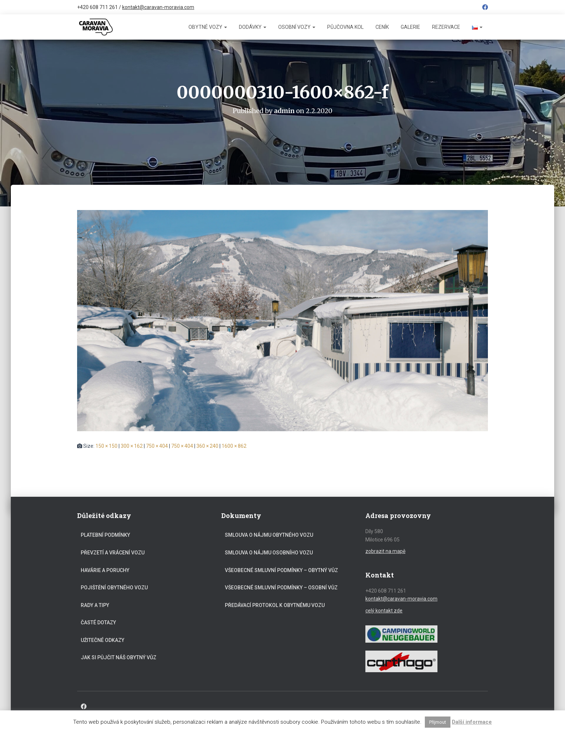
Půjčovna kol (345, 27)
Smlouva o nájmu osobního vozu (269, 552)
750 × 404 (157, 445)
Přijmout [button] (437, 722)
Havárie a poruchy (105, 570)
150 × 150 (106, 445)
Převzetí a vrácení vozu (112, 552)
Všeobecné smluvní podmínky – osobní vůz (281, 587)
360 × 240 (207, 445)
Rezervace (446, 27)
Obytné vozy (207, 27)
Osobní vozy (296, 27)
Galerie (410, 27)
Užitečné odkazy (102, 640)
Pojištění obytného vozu (114, 587)
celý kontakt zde (383, 610)
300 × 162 (132, 445)
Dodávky (252, 27)
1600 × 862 (234, 445)
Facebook (485, 8)
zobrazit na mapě (385, 551)
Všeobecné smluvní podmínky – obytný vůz (281, 570)
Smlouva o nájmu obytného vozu (269, 535)
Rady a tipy (95, 605)
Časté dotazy (98, 622)
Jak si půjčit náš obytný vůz (118, 657)
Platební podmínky (105, 535)
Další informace (472, 722)
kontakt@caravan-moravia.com (158, 7)
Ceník (382, 27)
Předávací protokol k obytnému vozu (275, 605)
